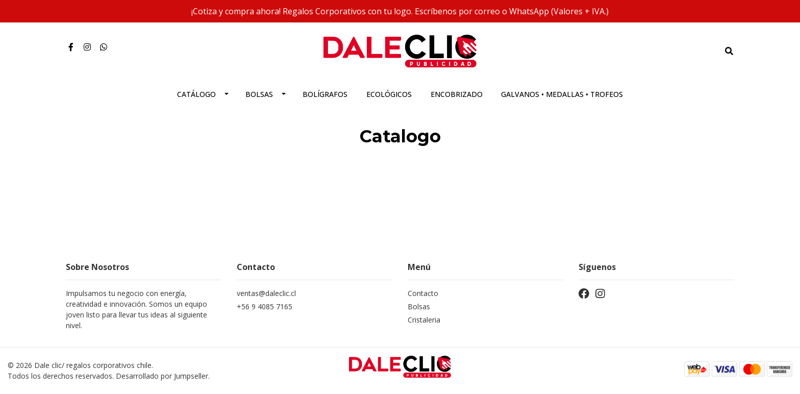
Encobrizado (457, 94)
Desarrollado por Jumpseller (162, 376)
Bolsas (259, 94)
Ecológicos (389, 94)
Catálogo (196, 94)
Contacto (423, 293)
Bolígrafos (325, 94)
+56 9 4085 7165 (264, 306)
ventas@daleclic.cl (266, 293)
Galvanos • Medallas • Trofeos (562, 94)
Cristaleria (424, 320)
